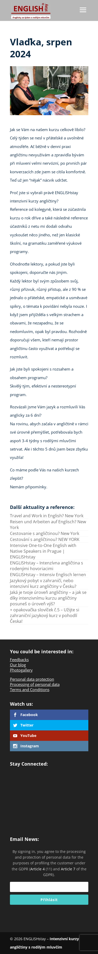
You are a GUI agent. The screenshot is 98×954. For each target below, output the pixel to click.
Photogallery (21, 670)
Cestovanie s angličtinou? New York (44, 533)
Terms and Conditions (29, 689)
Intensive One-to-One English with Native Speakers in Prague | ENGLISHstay (43, 551)
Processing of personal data (35, 684)
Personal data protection (32, 679)
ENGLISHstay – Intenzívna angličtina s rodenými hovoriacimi (46, 565)
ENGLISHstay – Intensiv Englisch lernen (48, 574)
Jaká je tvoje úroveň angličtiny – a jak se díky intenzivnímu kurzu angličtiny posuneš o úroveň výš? (48, 598)
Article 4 (37, 868)
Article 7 (68, 868)
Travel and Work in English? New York (46, 516)
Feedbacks (19, 659)
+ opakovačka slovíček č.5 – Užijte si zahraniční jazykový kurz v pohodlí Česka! (44, 615)
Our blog (18, 664)
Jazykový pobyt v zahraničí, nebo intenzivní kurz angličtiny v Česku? (43, 583)
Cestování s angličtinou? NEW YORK (44, 539)
